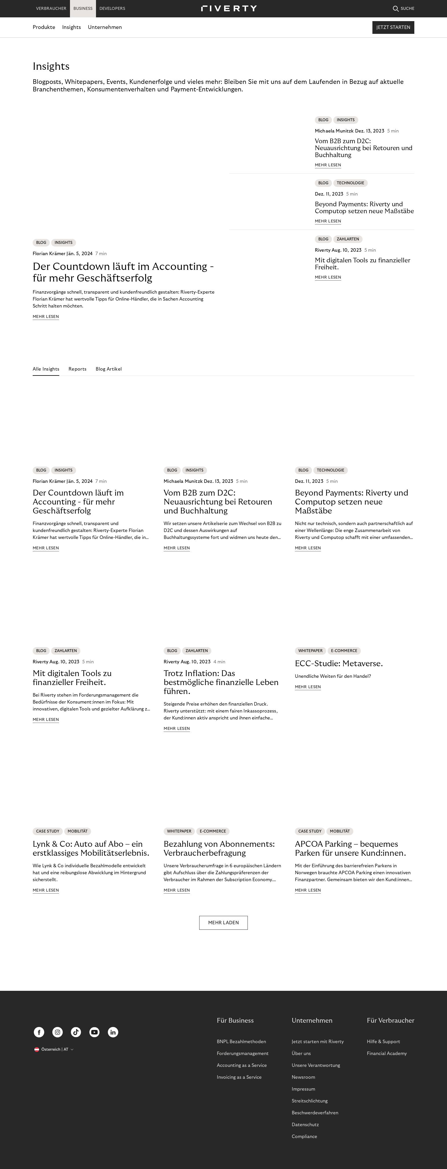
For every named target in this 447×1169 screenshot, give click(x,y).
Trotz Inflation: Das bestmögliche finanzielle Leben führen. (221, 682)
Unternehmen (105, 27)
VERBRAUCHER (51, 9)
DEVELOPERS (112, 9)
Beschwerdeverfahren (315, 1113)
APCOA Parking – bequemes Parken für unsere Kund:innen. (350, 848)
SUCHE (403, 9)
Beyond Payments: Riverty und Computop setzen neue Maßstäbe (364, 207)
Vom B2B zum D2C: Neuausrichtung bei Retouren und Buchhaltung (364, 148)
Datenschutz (305, 1124)
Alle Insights (46, 369)
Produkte (44, 27)
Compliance (304, 1136)
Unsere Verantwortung (316, 1065)
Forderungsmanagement (243, 1053)
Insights (71, 27)
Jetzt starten (393, 27)
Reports (77, 369)
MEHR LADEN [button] (223, 923)
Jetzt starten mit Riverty (318, 1041)
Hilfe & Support (383, 1041)
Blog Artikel (109, 369)
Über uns (301, 1053)
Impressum (303, 1089)
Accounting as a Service (242, 1065)
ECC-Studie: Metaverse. (339, 664)
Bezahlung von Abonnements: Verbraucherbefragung (219, 848)
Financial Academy (387, 1053)
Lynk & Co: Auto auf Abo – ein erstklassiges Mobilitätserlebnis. (91, 848)
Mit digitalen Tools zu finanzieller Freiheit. (362, 263)
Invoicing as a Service (239, 1077)
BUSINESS (83, 9)
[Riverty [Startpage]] (227, 8)
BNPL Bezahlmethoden (241, 1041)
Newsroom (303, 1077)
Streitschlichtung (310, 1101)
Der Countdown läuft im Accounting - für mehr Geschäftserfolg (123, 272)
